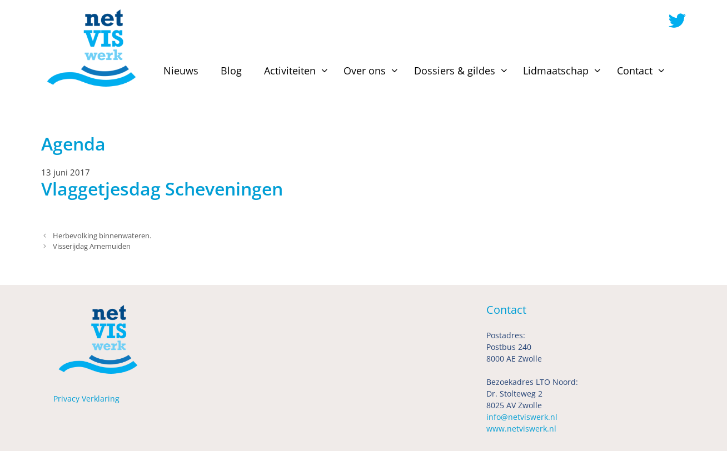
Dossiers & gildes (463, 70)
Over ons (372, 70)
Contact (643, 70)
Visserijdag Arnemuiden (92, 246)
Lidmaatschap (564, 70)
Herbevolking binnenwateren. (102, 235)
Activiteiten (298, 70)
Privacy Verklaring (86, 398)
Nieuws (180, 70)
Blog (231, 70)
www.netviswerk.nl (521, 428)
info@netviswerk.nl (521, 417)
